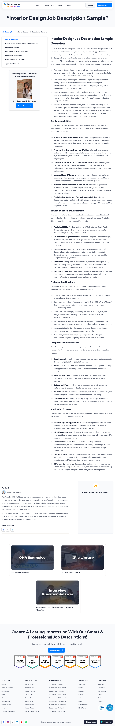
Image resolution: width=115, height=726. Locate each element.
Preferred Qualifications (13, 55)
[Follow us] (3, 722)
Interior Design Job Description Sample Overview (22, 43)
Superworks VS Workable (58, 688)
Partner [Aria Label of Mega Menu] (68, 5)
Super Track (29, 708)
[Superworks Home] (11, 6)
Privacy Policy (6, 705)
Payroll (81, 694)
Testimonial (102, 691)
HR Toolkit (5, 691)
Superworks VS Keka (56, 684)
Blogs (3, 694)
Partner (100, 698)
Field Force (82, 708)
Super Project (30, 691)
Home (4, 684)
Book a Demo (104, 5)
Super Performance (32, 711)
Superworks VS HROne (57, 711)
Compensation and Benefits (15, 60)
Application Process (12, 64)
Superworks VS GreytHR (57, 694)
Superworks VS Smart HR (57, 705)
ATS (80, 698)
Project (81, 691)
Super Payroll (29, 688)
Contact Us (102, 688)
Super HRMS (29, 684)
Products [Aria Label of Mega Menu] (37, 5)
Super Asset (29, 705)
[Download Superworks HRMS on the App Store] (91, 722)
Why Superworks (7, 688)
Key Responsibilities (12, 47)
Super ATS (29, 701)
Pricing (100, 701)
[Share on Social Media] (3, 530)
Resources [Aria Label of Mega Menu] (49, 5)
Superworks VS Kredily (57, 691)
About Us (101, 684)
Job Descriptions (8, 32)
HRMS (81, 688)
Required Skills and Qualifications (16, 51)
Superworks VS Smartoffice (58, 698)
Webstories (6, 701)
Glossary (4, 698)
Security (4, 708)
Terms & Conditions (8, 711)
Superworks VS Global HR (58, 701)
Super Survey (29, 698)
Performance (83, 705)
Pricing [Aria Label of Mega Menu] (60, 5)
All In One (82, 684)
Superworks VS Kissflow (57, 708)
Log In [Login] (90, 5)
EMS (80, 701)
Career (100, 694)
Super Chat (29, 694)
